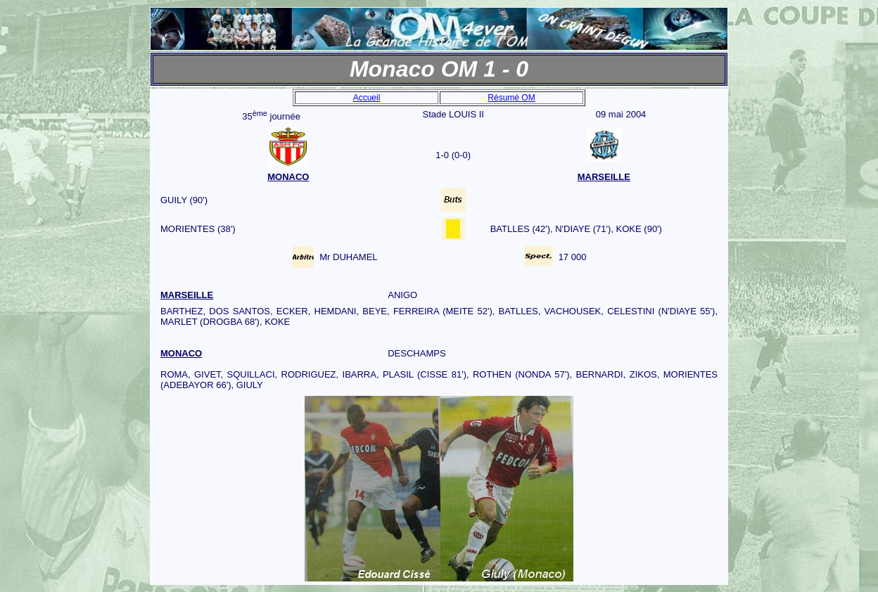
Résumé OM (511, 98)
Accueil (367, 98)
